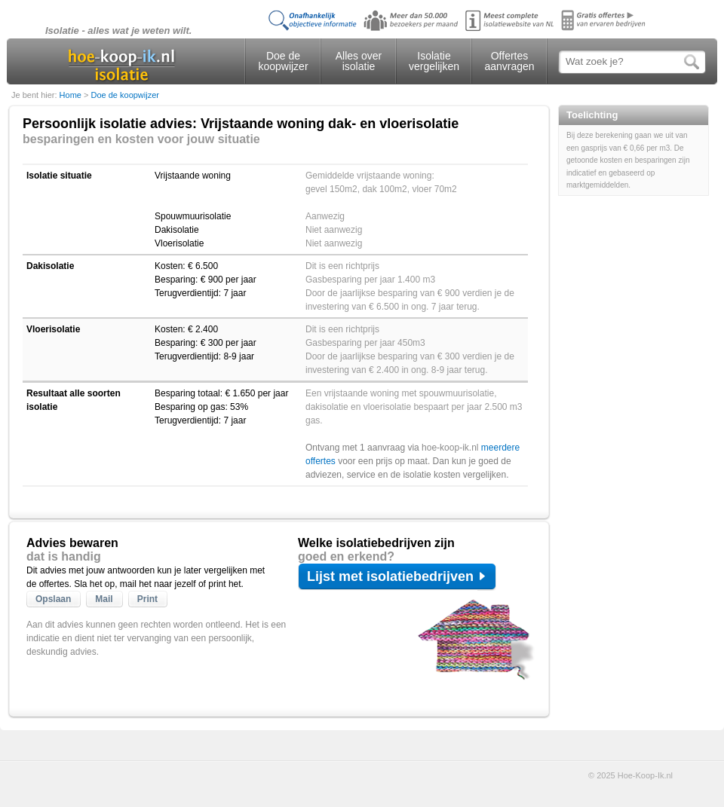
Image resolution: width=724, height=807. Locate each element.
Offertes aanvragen (509, 61)
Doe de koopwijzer (283, 61)
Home (72, 94)
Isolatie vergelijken (434, 61)
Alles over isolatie (359, 61)
